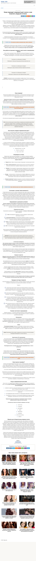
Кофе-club (4, 1)
